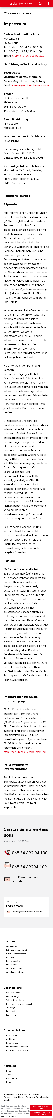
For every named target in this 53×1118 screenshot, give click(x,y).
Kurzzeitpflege (12, 996)
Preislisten (11, 1014)
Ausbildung (11, 1039)
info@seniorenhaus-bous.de (27, 55)
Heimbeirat (11, 957)
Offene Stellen (12, 1035)
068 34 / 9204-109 (29, 866)
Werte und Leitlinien (15, 968)
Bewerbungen (12, 1042)
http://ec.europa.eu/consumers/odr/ (26, 752)
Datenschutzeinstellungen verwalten (41, 1107)
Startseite (13, 13)
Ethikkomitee (12, 1011)
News (8, 1070)
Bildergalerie (11, 964)
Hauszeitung (11, 1078)
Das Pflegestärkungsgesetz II (19, 1003)
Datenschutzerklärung (27, 1094)
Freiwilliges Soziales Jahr (17, 1050)
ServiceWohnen (13, 992)
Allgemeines (11, 946)
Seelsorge (10, 1007)
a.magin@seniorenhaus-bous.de (30, 85)
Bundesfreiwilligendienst (17, 1046)
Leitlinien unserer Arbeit (17, 950)
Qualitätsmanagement (16, 953)
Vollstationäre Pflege (15, 1000)
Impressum (26, 13)
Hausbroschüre (13, 961)
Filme (8, 1081)
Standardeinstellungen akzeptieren (41, 1113)
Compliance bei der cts (16, 972)
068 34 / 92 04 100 (29, 852)
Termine (9, 1074)
